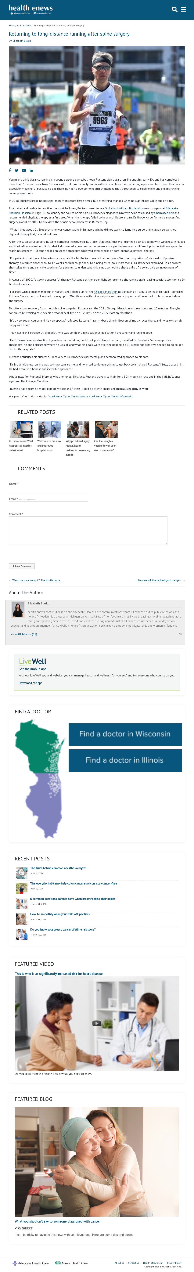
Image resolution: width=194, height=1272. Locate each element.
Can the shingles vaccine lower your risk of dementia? (105, 445)
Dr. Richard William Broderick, (123, 208)
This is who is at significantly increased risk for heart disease (97, 1021)
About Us (119, 1262)
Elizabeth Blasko (22, 40)
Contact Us (133, 1262)
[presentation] (34, 553)
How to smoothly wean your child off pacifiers (60, 914)
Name (13, 484)
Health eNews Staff (153, 1262)
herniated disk (165, 213)
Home (11, 25)
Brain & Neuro (24, 25)
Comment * (16, 514)
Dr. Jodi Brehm (25, 1228)
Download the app (30, 683)
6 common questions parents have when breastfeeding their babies (72, 899)
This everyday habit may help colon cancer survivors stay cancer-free (73, 883)
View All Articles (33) (24, 634)
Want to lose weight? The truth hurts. (36, 580)
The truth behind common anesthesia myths (58, 868)
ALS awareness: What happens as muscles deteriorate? (21, 445)
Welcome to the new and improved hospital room (49, 445)
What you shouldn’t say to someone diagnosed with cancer (57, 1221)
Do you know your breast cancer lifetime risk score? (63, 929)
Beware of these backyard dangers (160, 580)
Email (22, 499)
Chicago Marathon (105, 292)
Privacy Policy (174, 1262)
